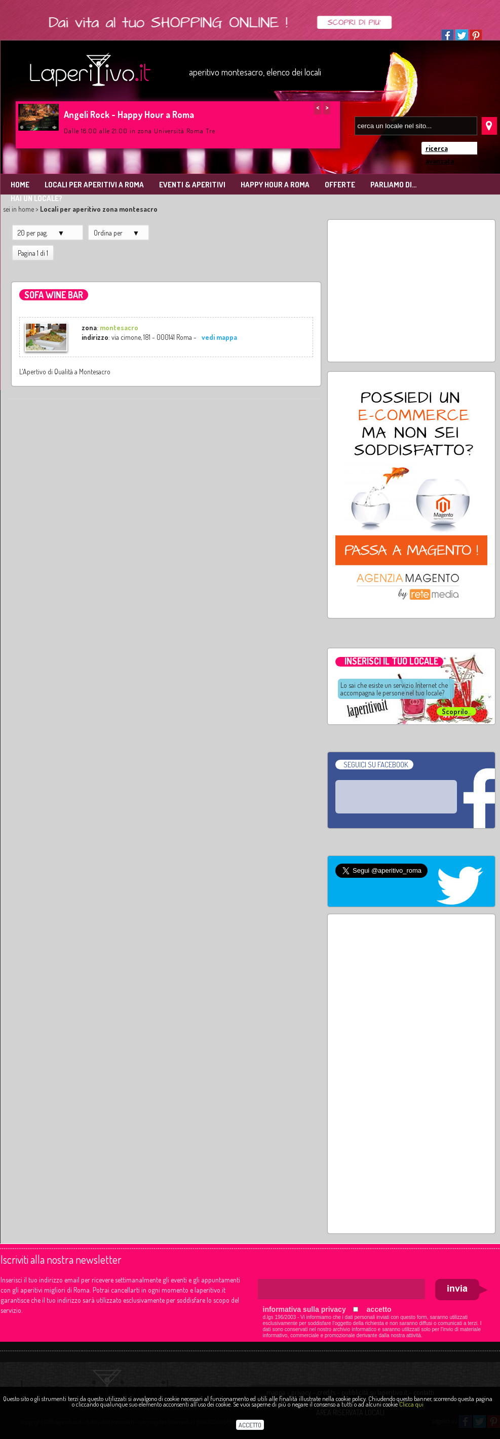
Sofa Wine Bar (53, 294)
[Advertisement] (411, 290)
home (26, 209)
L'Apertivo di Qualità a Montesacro (64, 371)
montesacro (119, 327)
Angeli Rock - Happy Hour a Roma (129, 114)
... (456, 711)
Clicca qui (411, 1404)
